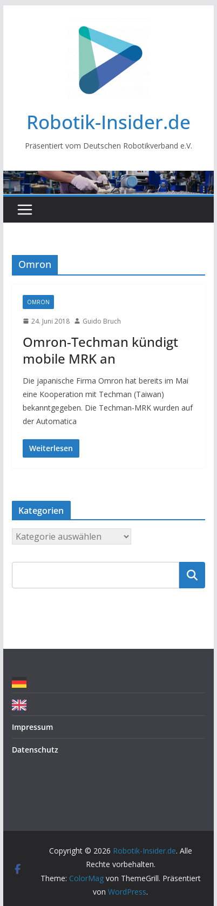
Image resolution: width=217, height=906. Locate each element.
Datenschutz (35, 749)
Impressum (32, 727)
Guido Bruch (102, 321)
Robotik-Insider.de (108, 122)
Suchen (192, 575)
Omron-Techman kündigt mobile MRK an (100, 350)
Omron (38, 302)
